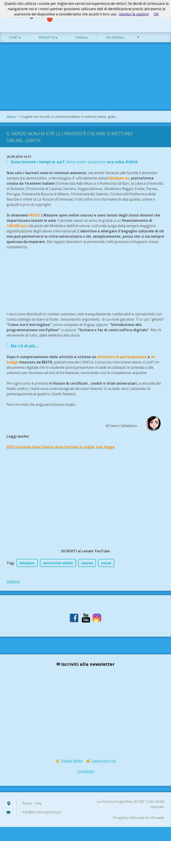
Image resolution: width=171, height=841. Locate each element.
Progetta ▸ (48, 42)
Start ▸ (15, 42)
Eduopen (27, 567)
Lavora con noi (103, 765)
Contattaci (85, 775)
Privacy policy (72, 765)
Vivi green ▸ (115, 42)
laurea (87, 567)
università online (58, 567)
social (106, 567)
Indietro (13, 585)
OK (156, 14)
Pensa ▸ (81, 42)
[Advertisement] (85, 82)
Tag (10, 567)
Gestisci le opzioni (134, 14)
